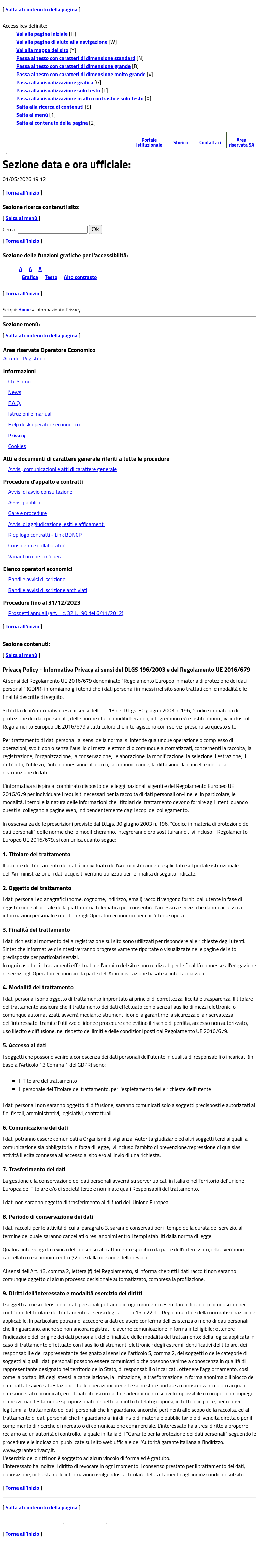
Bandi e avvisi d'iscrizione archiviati (47, 590)
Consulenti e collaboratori (37, 545)
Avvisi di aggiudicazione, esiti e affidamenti (56, 524)
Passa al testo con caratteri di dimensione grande (73, 66)
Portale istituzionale (149, 142)
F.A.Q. (14, 403)
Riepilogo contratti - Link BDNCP (45, 535)
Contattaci (210, 142)
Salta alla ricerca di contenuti (50, 106)
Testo (51, 277)
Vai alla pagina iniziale (42, 34)
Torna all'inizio (23, 192)
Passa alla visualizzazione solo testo (58, 90)
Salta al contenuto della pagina (42, 9)
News (14, 392)
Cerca (9, 229)
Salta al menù (32, 115)
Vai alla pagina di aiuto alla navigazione (61, 42)
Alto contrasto (80, 277)
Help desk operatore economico (44, 424)
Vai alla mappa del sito (42, 50)
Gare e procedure (27, 513)
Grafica (30, 277)
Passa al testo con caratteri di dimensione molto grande (81, 74)
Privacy (17, 435)
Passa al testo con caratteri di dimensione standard (75, 58)
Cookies (17, 446)
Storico (180, 142)
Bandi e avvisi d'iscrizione (37, 579)
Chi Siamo (19, 381)
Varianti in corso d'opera (35, 556)
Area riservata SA (241, 142)
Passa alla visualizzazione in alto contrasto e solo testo (80, 98)
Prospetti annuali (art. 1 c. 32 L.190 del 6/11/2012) (65, 613)
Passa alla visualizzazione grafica (54, 82)
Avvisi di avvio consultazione (40, 491)
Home (24, 310)
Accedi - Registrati (24, 358)
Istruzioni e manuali (30, 414)
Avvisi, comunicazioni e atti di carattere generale (62, 469)
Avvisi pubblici (24, 502)
